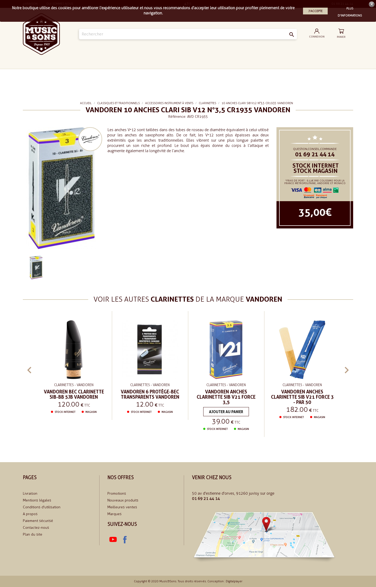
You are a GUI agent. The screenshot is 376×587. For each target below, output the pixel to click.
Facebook (124, 539)
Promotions (116, 493)
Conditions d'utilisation (41, 507)
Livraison (30, 493)
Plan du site (32, 534)
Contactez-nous (36, 527)
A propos (30, 514)
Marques (114, 514)
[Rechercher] (188, 34)
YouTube (113, 539)
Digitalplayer (234, 581)
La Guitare (104, 71)
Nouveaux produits (122, 500)
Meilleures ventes (122, 507)
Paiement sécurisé (38, 521)
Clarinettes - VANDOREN (73, 385)
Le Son (134, 71)
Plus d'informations (350, 9)
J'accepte (315, 11)
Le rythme (201, 71)
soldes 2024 (271, 71)
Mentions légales (37, 500)
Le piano (168, 71)
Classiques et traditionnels (236, 71)
